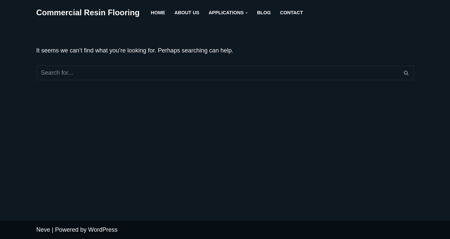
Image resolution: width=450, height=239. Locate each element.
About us (187, 12)
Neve (43, 229)
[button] (246, 13)
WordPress (103, 229)
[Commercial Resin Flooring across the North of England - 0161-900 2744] (88, 13)
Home (158, 12)
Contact (291, 12)
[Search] (217, 72)
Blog (264, 12)
